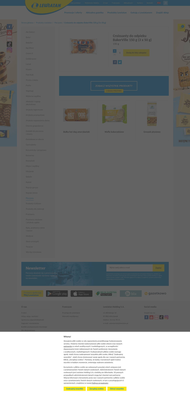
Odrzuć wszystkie (117, 389)
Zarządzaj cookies (96, 389)
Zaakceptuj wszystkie (74, 389)
